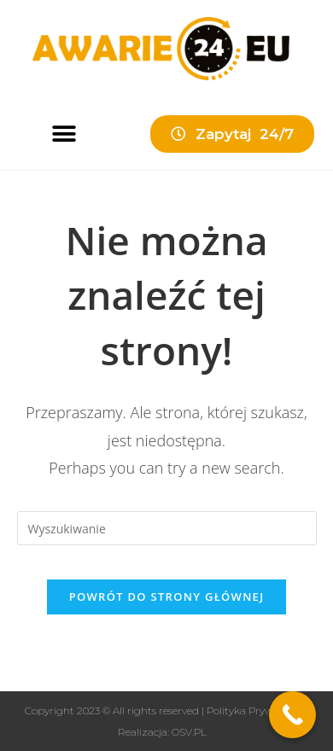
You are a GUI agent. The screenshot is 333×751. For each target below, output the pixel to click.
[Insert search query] (167, 528)
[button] (63, 133)
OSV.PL (189, 731)
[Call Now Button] (292, 714)
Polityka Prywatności (258, 710)
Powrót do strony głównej (167, 596)
